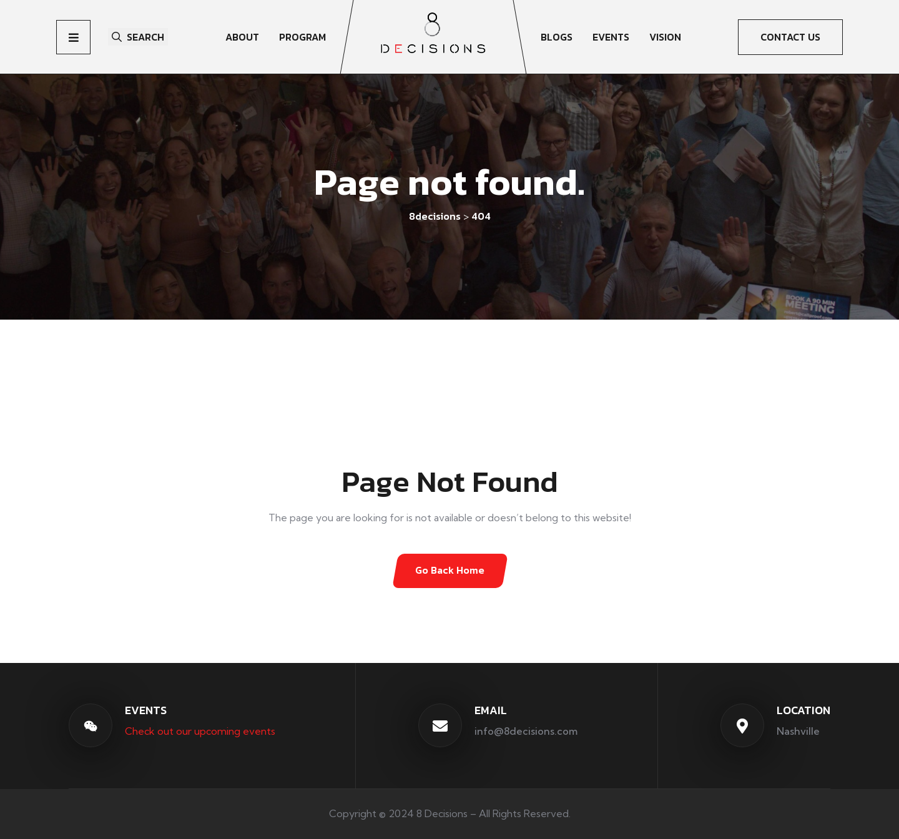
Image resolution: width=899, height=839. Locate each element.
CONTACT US (790, 36)
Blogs (556, 36)
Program (302, 36)
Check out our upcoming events (200, 730)
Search (138, 36)
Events (610, 36)
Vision (665, 36)
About (242, 36)
